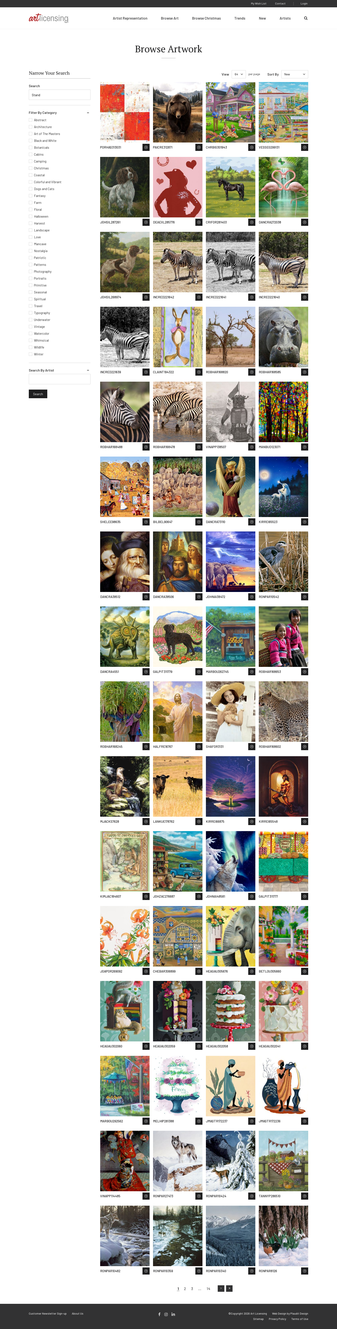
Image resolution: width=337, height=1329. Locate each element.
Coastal (39, 175)
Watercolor (41, 333)
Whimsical (41, 340)
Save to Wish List (146, 147)
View (225, 74)
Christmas (41, 168)
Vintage (39, 326)
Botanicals (41, 147)
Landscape (42, 230)
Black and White (45, 141)
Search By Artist (41, 370)
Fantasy (40, 196)
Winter (38, 354)
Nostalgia (40, 251)
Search (34, 86)
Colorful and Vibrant (47, 182)
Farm (37, 202)
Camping (40, 161)
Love (37, 237)
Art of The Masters (47, 134)
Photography (43, 271)
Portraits (40, 278)
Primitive (40, 285)
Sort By (273, 74)
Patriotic (40, 258)
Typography (42, 313)
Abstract (40, 120)
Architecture (43, 127)
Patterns (40, 264)
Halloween (41, 216)
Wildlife (39, 347)
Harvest (39, 223)
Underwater (42, 320)
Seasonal (40, 292)
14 (208, 1288)
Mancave (40, 244)
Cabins (39, 154)
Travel (38, 306)
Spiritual (40, 299)
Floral (38, 209)
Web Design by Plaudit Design (290, 1313)
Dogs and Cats (44, 189)
